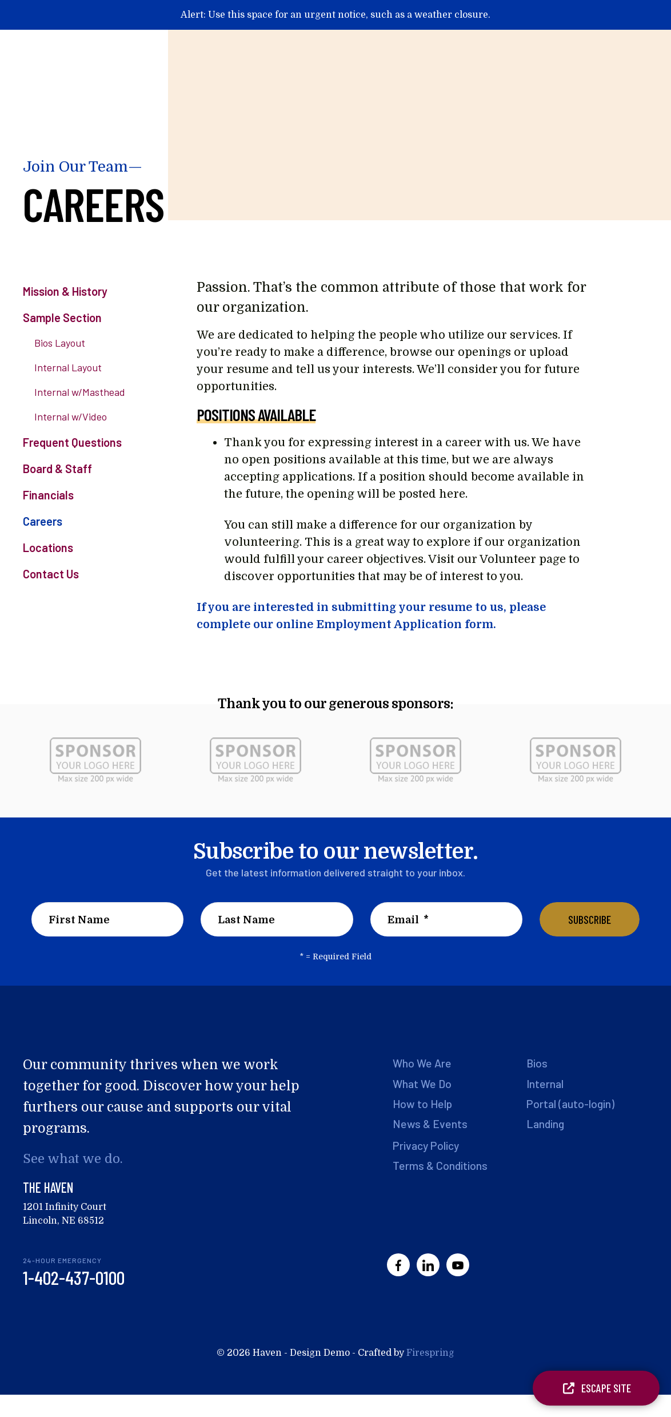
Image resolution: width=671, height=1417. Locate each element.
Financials (48, 495)
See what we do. (74, 1158)
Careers (42, 521)
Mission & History (65, 291)
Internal (545, 1083)
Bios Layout (59, 342)
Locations (48, 547)
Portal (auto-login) (571, 1104)
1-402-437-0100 (74, 1278)
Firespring (430, 1353)
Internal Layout (68, 367)
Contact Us (51, 574)
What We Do (423, 1083)
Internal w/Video (70, 416)
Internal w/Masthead (79, 392)
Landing (545, 1125)
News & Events (430, 1125)
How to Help (423, 1104)
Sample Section (62, 317)
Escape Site (596, 1388)
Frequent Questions (72, 442)
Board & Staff (57, 468)
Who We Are (423, 1063)
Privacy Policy (427, 1146)
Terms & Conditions (440, 1167)
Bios (537, 1063)
